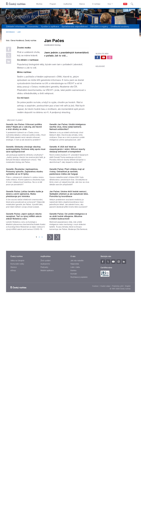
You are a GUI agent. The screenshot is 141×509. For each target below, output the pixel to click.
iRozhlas (39, 4)
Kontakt (73, 416)
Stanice (82, 4)
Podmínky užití (117, 428)
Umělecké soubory (120, 26)
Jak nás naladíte (77, 403)
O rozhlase (96, 4)
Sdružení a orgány (99, 26)
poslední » (57, 379)
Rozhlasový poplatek (78, 419)
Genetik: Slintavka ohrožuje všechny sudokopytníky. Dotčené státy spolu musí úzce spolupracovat (25, 224)
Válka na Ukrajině (17, 403)
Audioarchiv (45, 406)
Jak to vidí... (61, 55)
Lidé (19, 32)
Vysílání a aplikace (50, 26)
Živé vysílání (45, 403)
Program (53, 4)
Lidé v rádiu (75, 409)
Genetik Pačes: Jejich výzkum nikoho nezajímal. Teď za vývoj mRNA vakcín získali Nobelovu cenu (24, 358)
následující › (50, 379)
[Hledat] (132, 4)
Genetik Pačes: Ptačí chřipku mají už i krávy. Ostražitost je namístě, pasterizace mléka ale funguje (66, 268)
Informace (10, 32)
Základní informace (15, 26)
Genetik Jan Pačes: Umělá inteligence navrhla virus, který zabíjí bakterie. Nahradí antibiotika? (67, 179)
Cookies (95, 428)
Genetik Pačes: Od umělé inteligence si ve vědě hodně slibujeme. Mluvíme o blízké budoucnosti (68, 358)
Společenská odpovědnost (75, 26)
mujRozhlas (67, 4)
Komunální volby (17, 406)
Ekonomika (32, 26)
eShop (13, 412)
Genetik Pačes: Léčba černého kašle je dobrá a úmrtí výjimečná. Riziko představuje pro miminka (24, 313)
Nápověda (74, 406)
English (128, 428)
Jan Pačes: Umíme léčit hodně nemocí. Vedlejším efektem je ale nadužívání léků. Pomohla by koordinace (69, 313)
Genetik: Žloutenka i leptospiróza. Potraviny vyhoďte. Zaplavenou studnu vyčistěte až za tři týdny (24, 268)
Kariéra (73, 412)
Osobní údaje (105, 428)
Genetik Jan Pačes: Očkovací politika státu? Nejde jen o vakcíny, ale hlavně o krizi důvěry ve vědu (24, 179)
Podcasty (44, 409)
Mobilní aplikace (47, 412)
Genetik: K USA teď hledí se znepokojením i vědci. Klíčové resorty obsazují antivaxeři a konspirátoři (67, 224)
